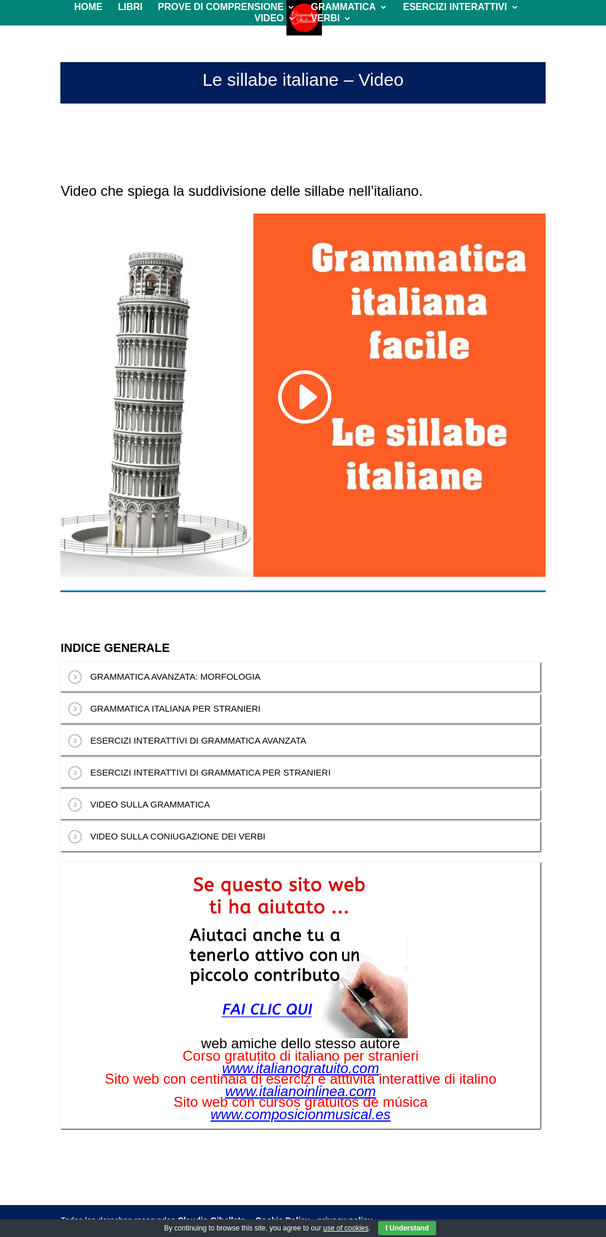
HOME (88, 7)
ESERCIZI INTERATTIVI (455, 7)
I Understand (406, 1228)
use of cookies (346, 1228)
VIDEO (269, 18)
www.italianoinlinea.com (300, 1091)
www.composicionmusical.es (301, 1114)
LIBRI (130, 7)
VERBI (325, 18)
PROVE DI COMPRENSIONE (220, 7)
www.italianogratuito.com (300, 1068)
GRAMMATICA (343, 7)
